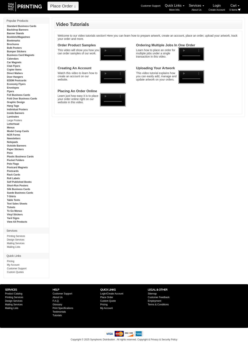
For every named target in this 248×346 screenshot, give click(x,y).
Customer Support (17, 268)
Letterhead (13, 124)
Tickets (11, 207)
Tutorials (57, 315)
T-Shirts (11, 196)
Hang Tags (13, 105)
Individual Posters (17, 109)
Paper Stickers (15, 149)
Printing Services (16, 236)
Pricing (10, 261)
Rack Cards (13, 174)
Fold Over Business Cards (22, 98)
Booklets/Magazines (18, 37)
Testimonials (59, 311)
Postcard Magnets (17, 167)
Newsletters (14, 138)
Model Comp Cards (18, 131)
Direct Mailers (15, 73)
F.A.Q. (56, 301)
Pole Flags (13, 163)
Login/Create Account (111, 293)
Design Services (16, 239)
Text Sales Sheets (17, 203)
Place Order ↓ (63, 6)
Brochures (13, 44)
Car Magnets (14, 62)
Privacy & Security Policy (164, 339)
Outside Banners (16, 145)
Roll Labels (13, 178)
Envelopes (13, 87)
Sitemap (152, 293)
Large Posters (14, 120)
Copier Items (14, 69)
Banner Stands (15, 33)
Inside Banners (15, 113)
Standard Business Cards (21, 26)
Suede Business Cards (20, 192)
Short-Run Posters (17, 185)
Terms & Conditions (158, 304)
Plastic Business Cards (20, 156)
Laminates (13, 116)
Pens (10, 153)
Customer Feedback (159, 297)
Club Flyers (13, 66)
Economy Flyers (16, 84)
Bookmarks (13, 40)
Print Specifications (63, 308)
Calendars (13, 58)
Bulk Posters (14, 47)
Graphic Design (16, 102)
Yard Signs (13, 218)
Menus (11, 127)
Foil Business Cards (18, 95)
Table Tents (13, 200)
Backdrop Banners (18, 29)
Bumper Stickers (16, 51)
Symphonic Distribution (102, 339)
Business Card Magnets (20, 55)
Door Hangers (15, 76)
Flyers (10, 91)
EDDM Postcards (17, 80)
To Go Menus (14, 211)
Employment (154, 301)
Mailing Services (16, 243)
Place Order (106, 297)
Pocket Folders (15, 160)
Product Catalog (13, 293)
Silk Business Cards (18, 189)
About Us (58, 297)
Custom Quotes (15, 272)
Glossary (57, 304)
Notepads (12, 142)
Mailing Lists (13, 247)
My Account (13, 264)
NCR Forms (13, 134)
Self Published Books (19, 182)
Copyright (142, 339)
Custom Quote (108, 301)
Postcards (13, 171)
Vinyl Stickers (15, 214)
